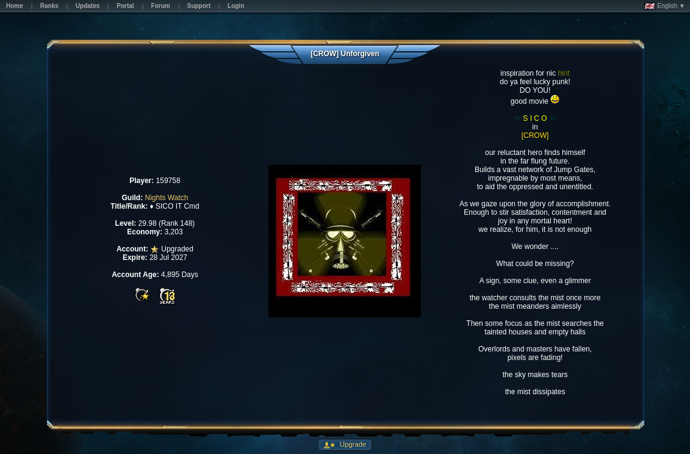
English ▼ (664, 6)
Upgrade (352, 444)
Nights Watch (166, 197)
